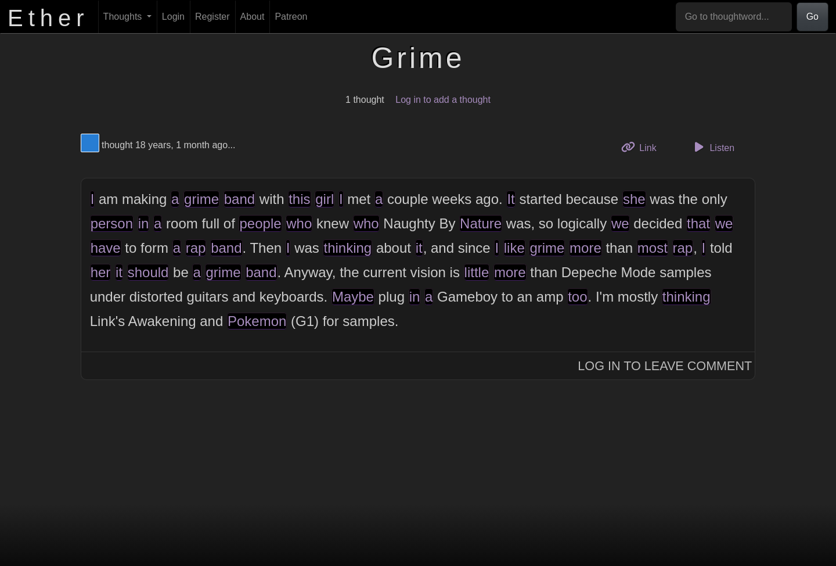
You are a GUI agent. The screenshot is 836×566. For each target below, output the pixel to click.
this (299, 199)
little (476, 272)
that (698, 223)
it (419, 248)
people (260, 223)
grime (201, 199)
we (620, 223)
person (112, 223)
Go (812, 17)
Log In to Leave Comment (665, 366)
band (239, 199)
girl (324, 199)
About (252, 17)
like (514, 248)
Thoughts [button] (124, 17)
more (585, 248)
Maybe (353, 297)
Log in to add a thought (443, 100)
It (510, 199)
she (634, 199)
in (143, 223)
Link (643, 147)
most (652, 248)
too (577, 297)
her (101, 272)
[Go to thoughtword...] (734, 16)
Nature (481, 223)
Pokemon (257, 321)
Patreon (291, 17)
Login (173, 17)
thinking (347, 248)
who (299, 223)
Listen (712, 147)
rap (196, 248)
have (106, 248)
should (148, 272)
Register (212, 17)
